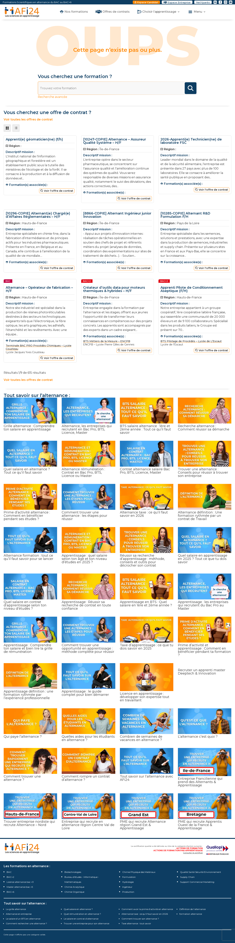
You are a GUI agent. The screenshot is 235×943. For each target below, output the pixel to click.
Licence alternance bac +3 (20, 882)
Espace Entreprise (179, 2)
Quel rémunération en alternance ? (82, 914)
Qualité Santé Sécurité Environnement (200, 872)
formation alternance (190, 914)
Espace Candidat (147, 2)
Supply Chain (187, 877)
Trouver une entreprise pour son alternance (86, 923)
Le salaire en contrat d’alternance (81, 918)
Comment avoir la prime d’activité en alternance (147, 909)
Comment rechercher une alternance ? (26, 923)
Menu (198, 11)
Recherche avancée (52, 97)
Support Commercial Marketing (197, 882)
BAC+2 (10, 877)
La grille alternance (16, 909)
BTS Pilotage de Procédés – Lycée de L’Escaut (191, 341)
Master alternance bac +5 (20, 887)
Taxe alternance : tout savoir (136, 923)
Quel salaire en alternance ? (78, 909)
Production (128, 891)
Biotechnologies (72, 872)
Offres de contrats (116, 11)
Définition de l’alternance (192, 909)
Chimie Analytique (74, 887)
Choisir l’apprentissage (159, 11)
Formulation (129, 877)
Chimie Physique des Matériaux (138, 872)
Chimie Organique (74, 891)
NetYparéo (203, 2)
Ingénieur (127, 887)
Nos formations (76, 11)
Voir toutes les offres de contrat (28, 119)
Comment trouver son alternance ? (140, 918)
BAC (9, 872)
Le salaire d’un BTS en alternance (23, 918)
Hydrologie (128, 882)
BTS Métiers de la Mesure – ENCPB (106, 341)
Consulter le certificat (193, 853)
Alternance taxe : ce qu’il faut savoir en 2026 (145, 914)
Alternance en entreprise (19, 914)
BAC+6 (10, 891)
